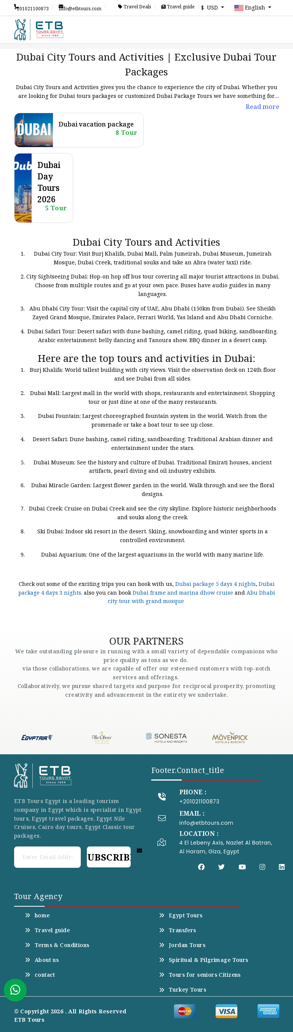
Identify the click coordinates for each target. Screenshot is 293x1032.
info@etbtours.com (80, 6)
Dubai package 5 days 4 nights (215, 583)
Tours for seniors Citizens (200, 975)
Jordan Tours (182, 945)
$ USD (210, 7)
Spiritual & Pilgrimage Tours (203, 960)
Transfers (177, 930)
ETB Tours (29, 1019)
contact (40, 975)
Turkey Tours (182, 990)
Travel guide (178, 7)
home (37, 915)
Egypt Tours (181, 915)
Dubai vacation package (96, 124)
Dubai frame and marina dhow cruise (183, 592)
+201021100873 (31, 6)
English (250, 8)
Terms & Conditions (57, 945)
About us (42, 960)
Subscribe (108, 857)
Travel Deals (134, 7)
